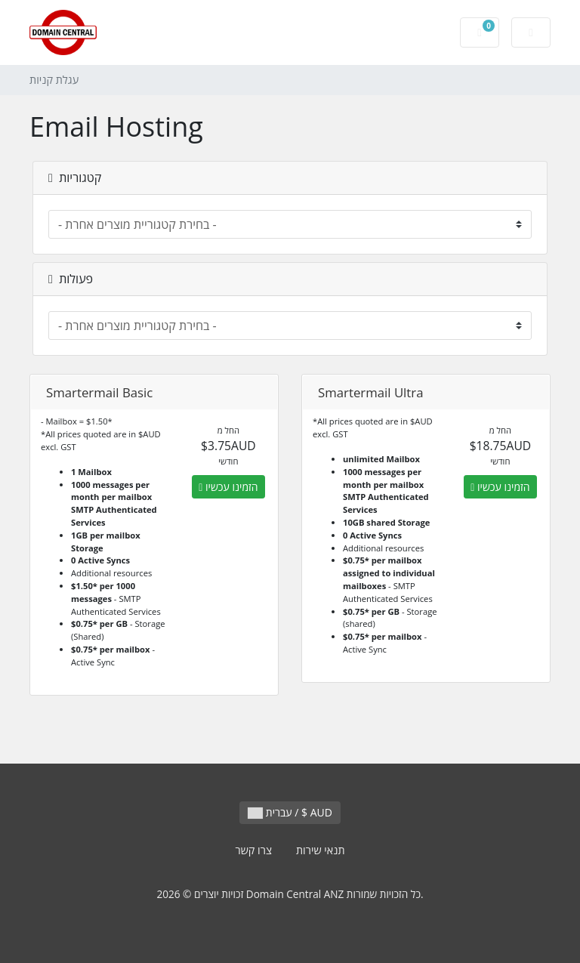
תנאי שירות (320, 850)
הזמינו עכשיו (228, 487)
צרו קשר (253, 850)
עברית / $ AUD (290, 812)
